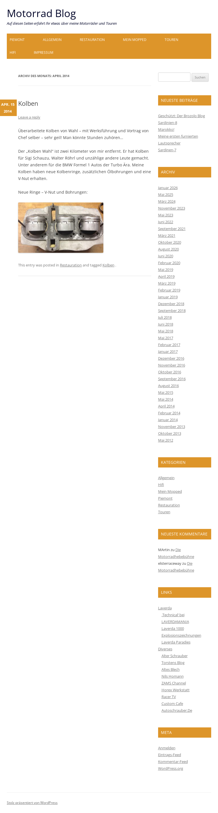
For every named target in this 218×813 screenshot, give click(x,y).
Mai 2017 (165, 337)
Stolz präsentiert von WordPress (32, 802)
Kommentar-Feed (173, 761)
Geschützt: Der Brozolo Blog (181, 115)
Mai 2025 (165, 194)
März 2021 (166, 235)
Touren (171, 39)
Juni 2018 (165, 324)
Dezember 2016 (171, 358)
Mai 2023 (165, 215)
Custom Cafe (172, 703)
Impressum (43, 52)
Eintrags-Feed (169, 754)
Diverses (165, 648)
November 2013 (171, 426)
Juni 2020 (165, 255)
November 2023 (171, 208)
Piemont (17, 39)
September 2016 (172, 378)
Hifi (13, 52)
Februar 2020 (169, 262)
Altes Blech (171, 669)
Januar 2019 (168, 296)
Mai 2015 (165, 392)
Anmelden (166, 747)
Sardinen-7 (167, 149)
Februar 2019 (169, 290)
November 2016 (171, 365)
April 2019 (166, 276)
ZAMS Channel (174, 683)
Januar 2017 (168, 351)
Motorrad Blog (41, 13)
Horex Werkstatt (176, 689)
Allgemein (52, 39)
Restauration (92, 39)
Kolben (28, 103)
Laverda (165, 608)
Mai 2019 (165, 269)
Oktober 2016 (169, 372)
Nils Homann (173, 676)
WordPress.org (170, 768)
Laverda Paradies (176, 642)
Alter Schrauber (175, 655)
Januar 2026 (168, 187)
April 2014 (166, 406)
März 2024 (166, 201)
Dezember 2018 (171, 303)
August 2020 (168, 249)
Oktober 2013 (169, 433)
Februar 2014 (169, 412)
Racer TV (169, 696)
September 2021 (172, 228)
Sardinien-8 (167, 122)
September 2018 (172, 310)
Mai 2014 (165, 399)
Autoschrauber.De (177, 710)
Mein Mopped (134, 39)
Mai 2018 (165, 331)
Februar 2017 (169, 344)
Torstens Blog (173, 662)
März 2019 (166, 283)
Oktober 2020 (169, 242)
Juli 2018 (165, 317)
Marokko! (166, 129)
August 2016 (168, 385)
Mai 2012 (165, 440)
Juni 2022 (165, 221)
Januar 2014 (168, 419)
